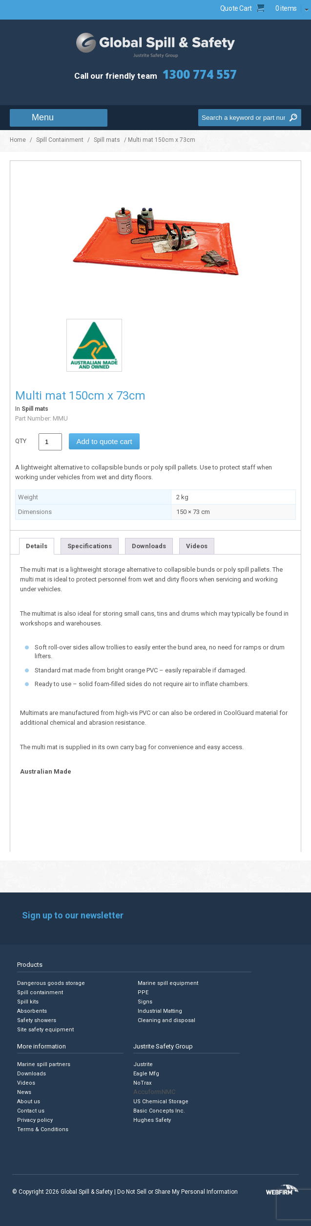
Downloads (149, 546)
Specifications (89, 546)
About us (28, 1101)
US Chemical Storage (160, 1101)
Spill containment (40, 992)
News (24, 1092)
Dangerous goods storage (51, 983)
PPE (143, 992)
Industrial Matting (160, 1011)
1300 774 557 (200, 74)
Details (36, 546)
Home (18, 139)
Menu (43, 117)
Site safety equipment (45, 1029)
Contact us (30, 1111)
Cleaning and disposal (166, 1020)
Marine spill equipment (168, 983)
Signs (145, 1002)
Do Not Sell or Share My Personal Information (177, 1191)
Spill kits (28, 1002)
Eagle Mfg (146, 1073)
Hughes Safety (152, 1120)
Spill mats (107, 139)
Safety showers (36, 1020)
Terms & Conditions (42, 1129)
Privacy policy (35, 1120)
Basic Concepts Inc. (159, 1111)
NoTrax (142, 1083)
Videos (196, 546)
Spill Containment (59, 139)
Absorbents (32, 1011)
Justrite (143, 1064)
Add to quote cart (104, 441)
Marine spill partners (43, 1064)
